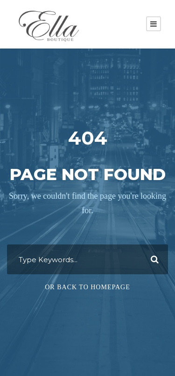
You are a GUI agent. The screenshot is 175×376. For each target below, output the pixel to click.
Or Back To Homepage (87, 287)
